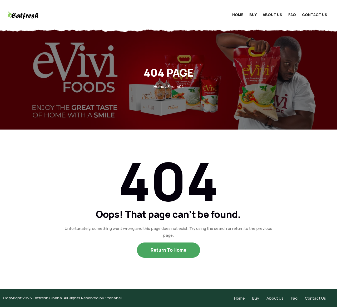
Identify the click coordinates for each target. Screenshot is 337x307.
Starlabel (113, 298)
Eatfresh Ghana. (48, 298)
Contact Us (314, 14)
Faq (292, 14)
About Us (272, 14)
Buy (253, 14)
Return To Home (168, 250)
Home (237, 14)
